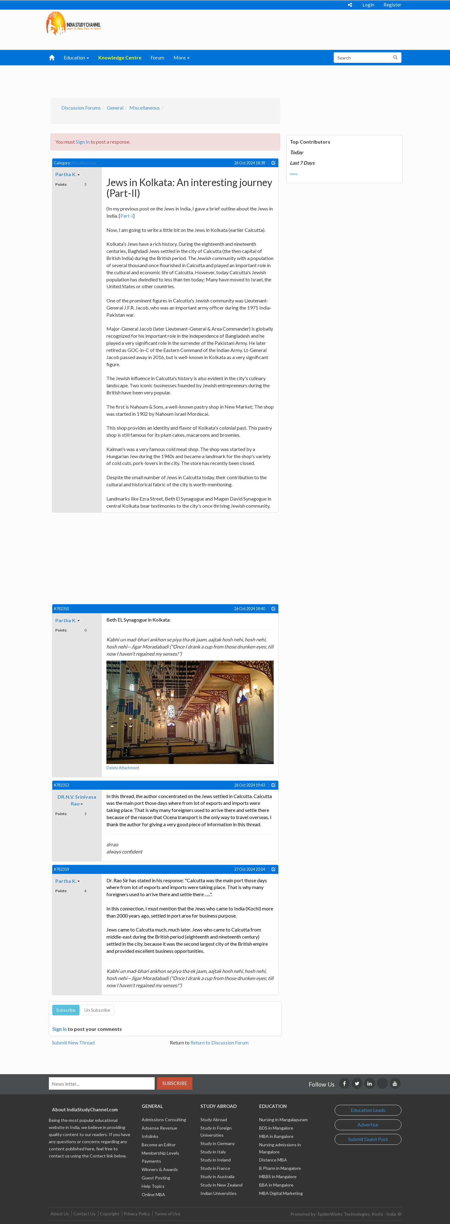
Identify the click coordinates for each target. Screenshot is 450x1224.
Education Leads (368, 1110)
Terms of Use (167, 1213)
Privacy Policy (137, 1213)
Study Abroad (213, 1119)
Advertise (368, 1124)
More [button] (182, 57)
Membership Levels (160, 1153)
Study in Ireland (215, 1159)
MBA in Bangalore (276, 1136)
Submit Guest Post (368, 1139)
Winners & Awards (160, 1169)
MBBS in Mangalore (278, 1176)
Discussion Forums (81, 108)
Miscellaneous (144, 108)
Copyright (109, 1213)
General (115, 108)
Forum (157, 57)
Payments (151, 1161)
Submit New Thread (73, 1042)
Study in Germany (217, 1143)
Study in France (215, 1168)
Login (368, 4)
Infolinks (150, 1136)
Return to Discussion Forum (220, 1042)
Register (392, 4)
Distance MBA (273, 1159)
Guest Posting (156, 1177)
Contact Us (84, 1213)
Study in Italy (213, 1151)
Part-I (126, 216)
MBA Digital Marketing (281, 1193)
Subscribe (174, 1083)
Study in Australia (217, 1176)
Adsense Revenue (159, 1128)
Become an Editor (159, 1144)
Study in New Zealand (221, 1184)
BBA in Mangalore (276, 1184)
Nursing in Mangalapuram (283, 1119)
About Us (59, 1213)
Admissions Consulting (164, 1119)
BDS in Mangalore (276, 1128)
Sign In (83, 142)
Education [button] (76, 57)
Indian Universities (218, 1193)
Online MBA (153, 1194)
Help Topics (153, 1186)
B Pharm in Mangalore (280, 1168)
